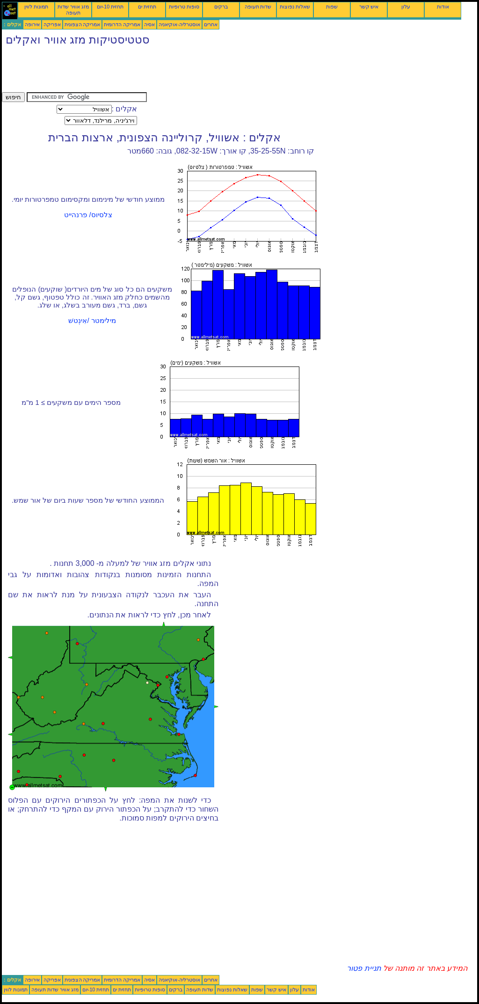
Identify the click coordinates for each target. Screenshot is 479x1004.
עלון (405, 6)
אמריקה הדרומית (122, 24)
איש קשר (369, 6)
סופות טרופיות (184, 6)
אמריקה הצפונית (83, 24)
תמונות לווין (36, 6)
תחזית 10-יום (110, 6)
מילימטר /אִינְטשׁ (92, 320)
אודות (443, 6)
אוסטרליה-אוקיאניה (179, 24)
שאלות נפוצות (295, 6)
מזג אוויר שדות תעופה (73, 9)
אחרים (211, 24)
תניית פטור (364, 968)
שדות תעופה (258, 6)
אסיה (149, 24)
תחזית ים (147, 6)
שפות (332, 6)
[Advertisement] (172, 71)
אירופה (32, 24)
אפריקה (52, 24)
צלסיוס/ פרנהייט (88, 215)
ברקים (221, 6)
